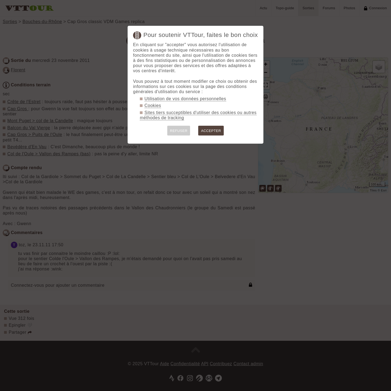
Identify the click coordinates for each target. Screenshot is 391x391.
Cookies (152, 105)
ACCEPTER (211, 131)
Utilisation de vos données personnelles (185, 98)
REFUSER (179, 131)
